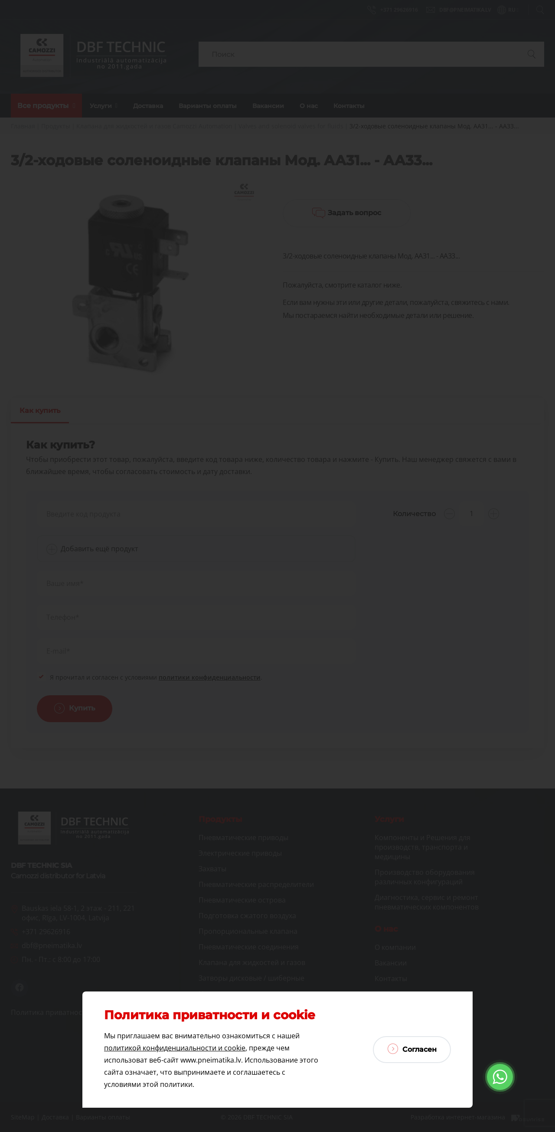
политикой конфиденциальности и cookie (174, 1048)
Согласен (412, 1049)
